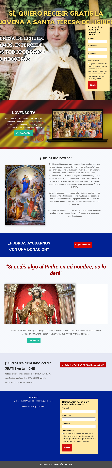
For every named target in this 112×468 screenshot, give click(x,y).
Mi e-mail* (91, 38)
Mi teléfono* (92, 46)
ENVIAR (93, 85)
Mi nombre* (92, 53)
